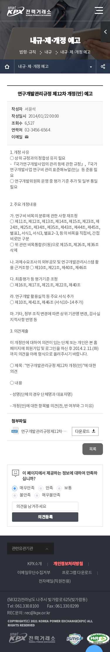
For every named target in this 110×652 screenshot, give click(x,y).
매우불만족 (51, 495)
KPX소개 (34, 563)
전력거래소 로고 (29, 11)
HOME (7, 66)
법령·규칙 (27, 52)
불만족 (25, 495)
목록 (93, 449)
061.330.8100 (27, 606)
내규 (48, 52)
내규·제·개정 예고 (75, 52)
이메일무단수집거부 (33, 572)
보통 (68, 488)
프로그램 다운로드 (77, 572)
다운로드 (85, 431)
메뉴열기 (98, 8)
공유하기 (103, 66)
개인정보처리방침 (68, 563)
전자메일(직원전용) (55, 581)
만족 (49, 488)
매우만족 (27, 488)
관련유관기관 (22, 548)
